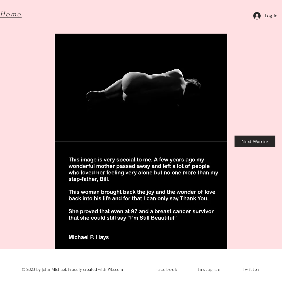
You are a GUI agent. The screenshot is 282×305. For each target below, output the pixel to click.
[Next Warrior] (255, 141)
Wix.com (116, 269)
